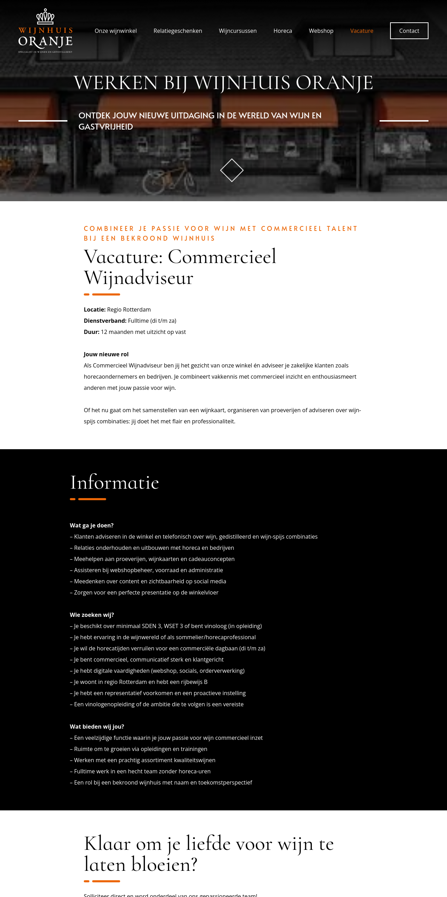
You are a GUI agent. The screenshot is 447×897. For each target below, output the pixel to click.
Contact (409, 31)
